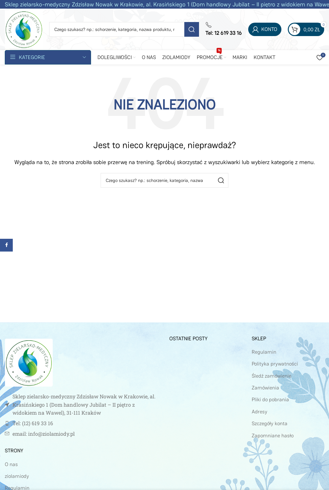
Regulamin (264, 352)
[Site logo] (24, 29)
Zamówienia (265, 387)
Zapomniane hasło (273, 435)
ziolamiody (17, 476)
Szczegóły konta (269, 423)
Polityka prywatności (275, 363)
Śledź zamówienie (271, 376)
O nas (11, 464)
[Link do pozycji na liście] (82, 423)
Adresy (259, 411)
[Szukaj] (124, 29)
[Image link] (29, 362)
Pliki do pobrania (270, 399)
